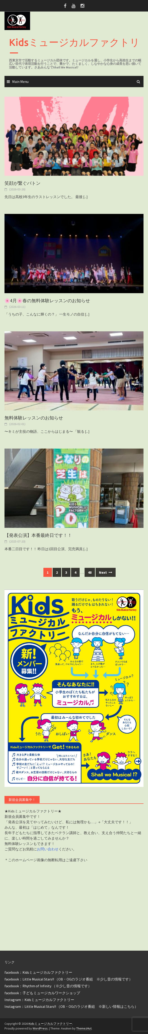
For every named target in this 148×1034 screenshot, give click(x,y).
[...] (85, 196)
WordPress (40, 1028)
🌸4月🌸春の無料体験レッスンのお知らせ (47, 300)
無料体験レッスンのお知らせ (33, 418)
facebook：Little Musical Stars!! (29, 979)
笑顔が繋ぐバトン (22, 183)
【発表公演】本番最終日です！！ (38, 535)
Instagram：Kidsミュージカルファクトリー (39, 999)
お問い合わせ (47, 849)
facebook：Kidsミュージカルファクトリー (38, 972)
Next (105, 572)
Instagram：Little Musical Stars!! (30, 1006)
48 (90, 572)
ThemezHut (84, 1028)
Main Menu (20, 81)
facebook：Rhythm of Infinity (27, 986)
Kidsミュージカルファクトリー (74, 47)
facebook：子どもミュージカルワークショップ (42, 993)
